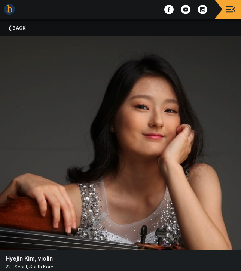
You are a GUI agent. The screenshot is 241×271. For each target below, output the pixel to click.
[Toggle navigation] (230, 9)
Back (18, 28)
